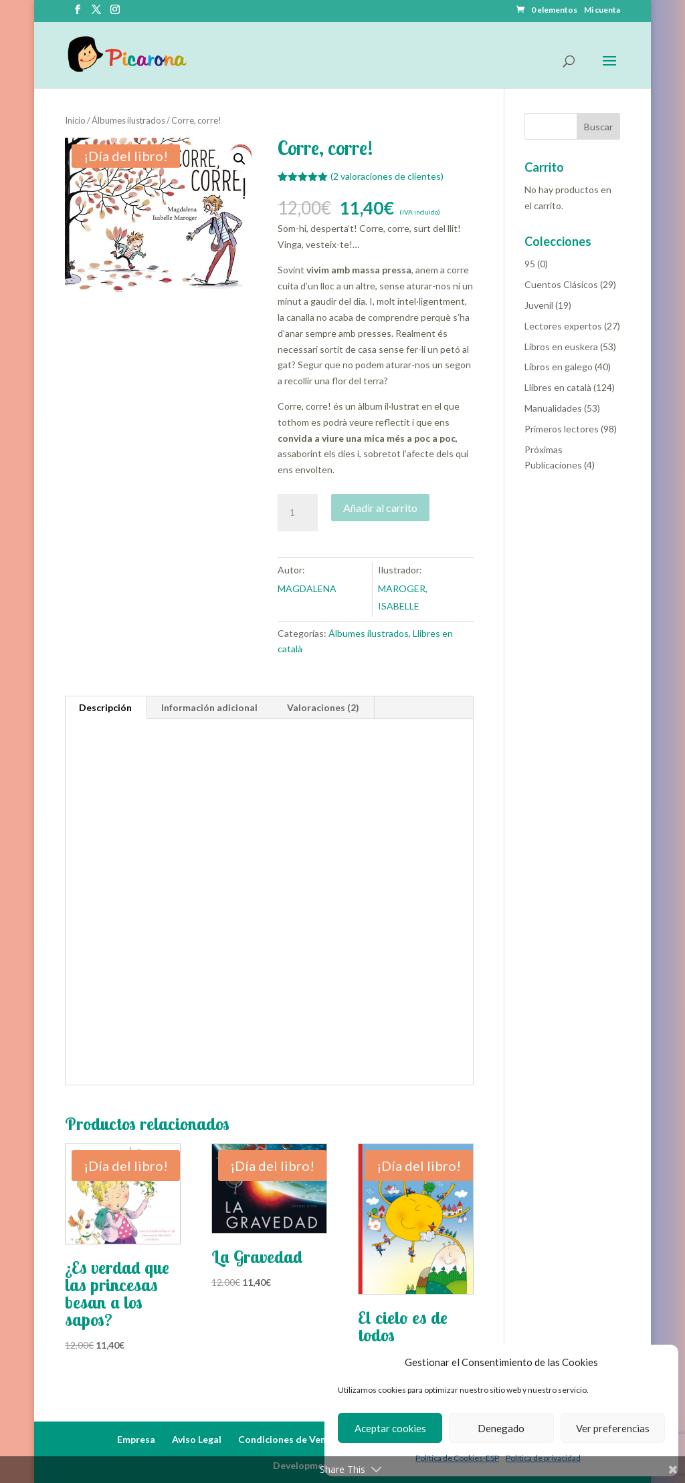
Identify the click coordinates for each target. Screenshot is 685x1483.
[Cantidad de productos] (298, 512)
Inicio (75, 120)
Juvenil (538, 305)
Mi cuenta (602, 10)
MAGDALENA (307, 588)
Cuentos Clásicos (561, 284)
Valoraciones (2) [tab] (323, 707)
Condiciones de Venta (287, 1439)
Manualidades (553, 408)
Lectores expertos (563, 325)
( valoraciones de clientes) (387, 176)
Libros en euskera (561, 346)
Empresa (136, 1439)
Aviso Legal (196, 1439)
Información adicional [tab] (209, 707)
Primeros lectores (561, 428)
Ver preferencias (613, 1428)
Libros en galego (558, 366)
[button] (239, 159)
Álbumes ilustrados (128, 120)
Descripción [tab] (105, 707)
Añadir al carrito (380, 507)
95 (529, 263)
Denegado (501, 1428)
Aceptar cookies (390, 1428)
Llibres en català (557, 387)
